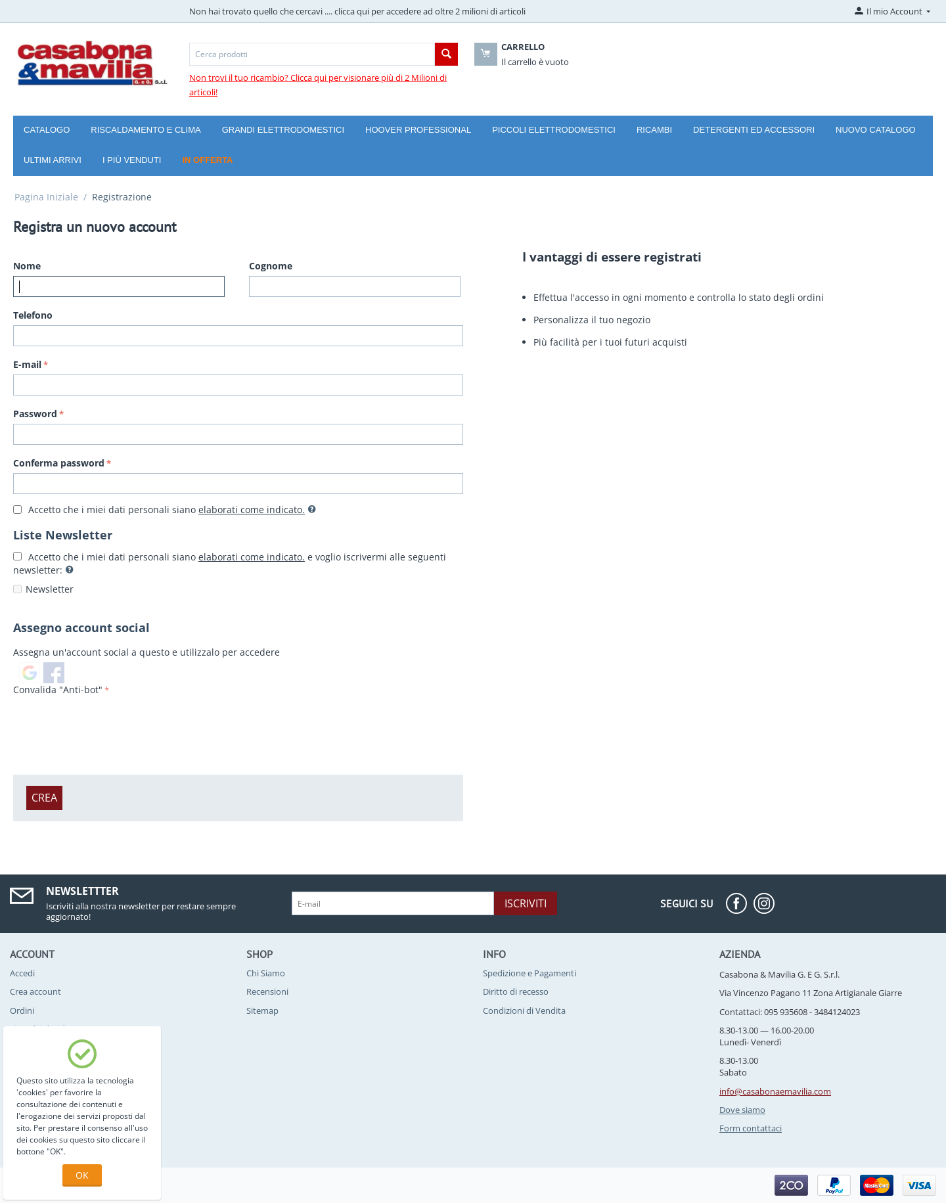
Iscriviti (526, 903)
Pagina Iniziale (46, 197)
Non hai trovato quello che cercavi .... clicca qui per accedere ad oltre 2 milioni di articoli (357, 11)
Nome (27, 266)
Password (35, 413)
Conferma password (58, 463)
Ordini (22, 1010)
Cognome (270, 266)
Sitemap (262, 1010)
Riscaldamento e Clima (145, 130)
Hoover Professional (418, 130)
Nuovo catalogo (876, 130)
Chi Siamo (265, 973)
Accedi (22, 973)
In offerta (207, 160)
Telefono (33, 315)
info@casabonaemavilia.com (775, 1091)
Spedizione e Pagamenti (529, 973)
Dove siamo (742, 1110)
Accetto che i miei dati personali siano (164, 509)
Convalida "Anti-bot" (57, 689)
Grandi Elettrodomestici (283, 130)
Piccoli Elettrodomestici (554, 130)
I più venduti (132, 160)
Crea (44, 797)
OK (82, 1175)
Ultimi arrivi (52, 160)
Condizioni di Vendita (524, 1010)
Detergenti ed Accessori (754, 130)
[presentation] (113, 724)
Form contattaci (750, 1128)
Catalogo (47, 130)
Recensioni (267, 991)
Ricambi (654, 130)
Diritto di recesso (516, 991)
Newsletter (50, 589)
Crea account (35, 991)
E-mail (27, 364)
